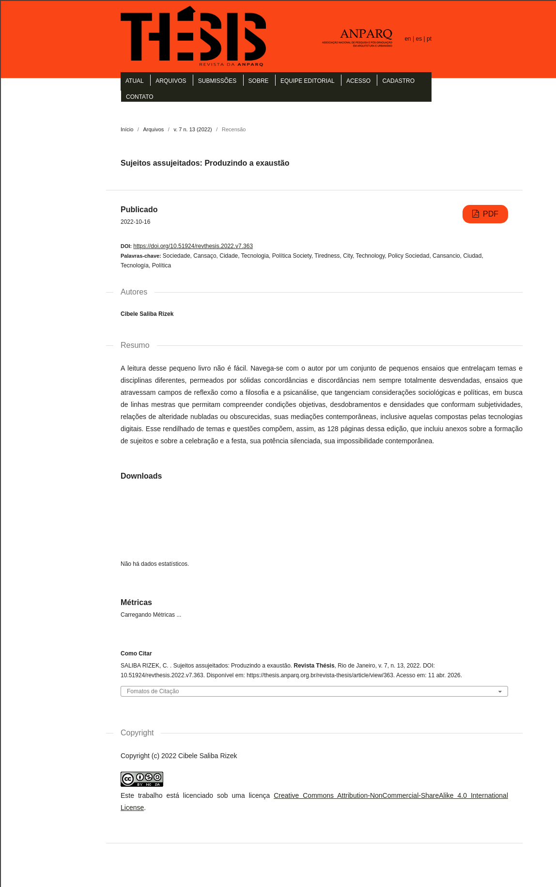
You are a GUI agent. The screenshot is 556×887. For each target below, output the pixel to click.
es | (421, 38)
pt (429, 38)
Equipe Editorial (307, 81)
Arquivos (170, 81)
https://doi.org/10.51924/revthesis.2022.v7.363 (193, 246)
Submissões (217, 81)
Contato (140, 96)
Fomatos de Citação (153, 691)
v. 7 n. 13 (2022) (192, 129)
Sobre (258, 81)
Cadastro (398, 81)
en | (410, 38)
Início (127, 129)
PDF (489, 214)
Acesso (358, 81)
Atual (134, 81)
